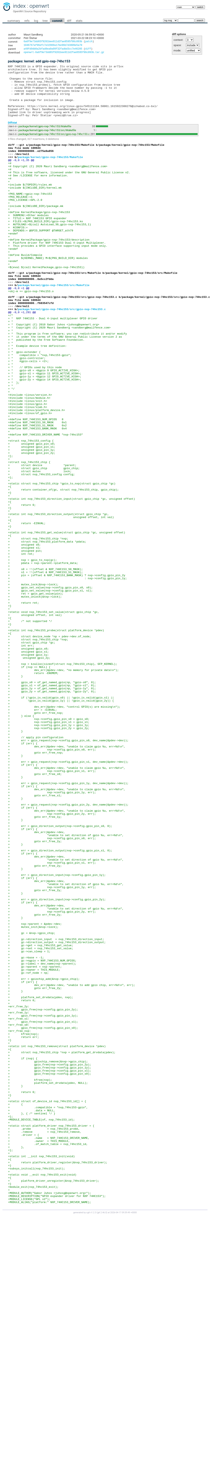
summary (13, 21)
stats (79, 21)
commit (57, 21)
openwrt (39, 6)
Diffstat (12, 134)
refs (27, 21)
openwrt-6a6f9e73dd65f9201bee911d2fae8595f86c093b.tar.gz (64, 53)
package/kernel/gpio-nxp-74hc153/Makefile (45, 138)
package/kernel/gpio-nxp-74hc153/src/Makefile (47, 142)
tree (45, 21)
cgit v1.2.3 (91, 1435)
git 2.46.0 (101, 1435)
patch (88, 42)
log (36, 21)
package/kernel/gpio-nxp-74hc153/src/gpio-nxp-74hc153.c (54, 145)
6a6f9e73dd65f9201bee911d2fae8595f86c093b (53, 42)
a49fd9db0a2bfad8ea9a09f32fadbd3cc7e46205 (53, 50)
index (19, 6)
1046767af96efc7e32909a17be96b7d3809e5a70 (53, 46)
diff (69, 21)
